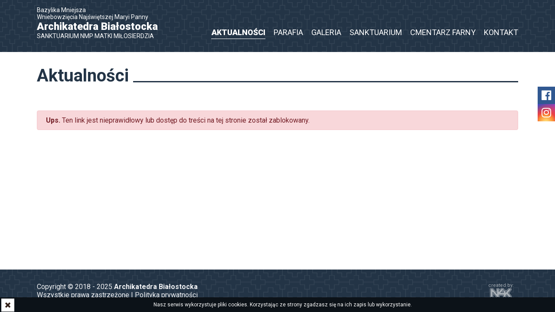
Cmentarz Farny (443, 32)
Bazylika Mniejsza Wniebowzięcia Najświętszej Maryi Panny (102, 22)
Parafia (288, 32)
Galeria (326, 32)
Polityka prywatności (166, 295)
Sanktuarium (375, 32)
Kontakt (501, 32)
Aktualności (238, 32)
